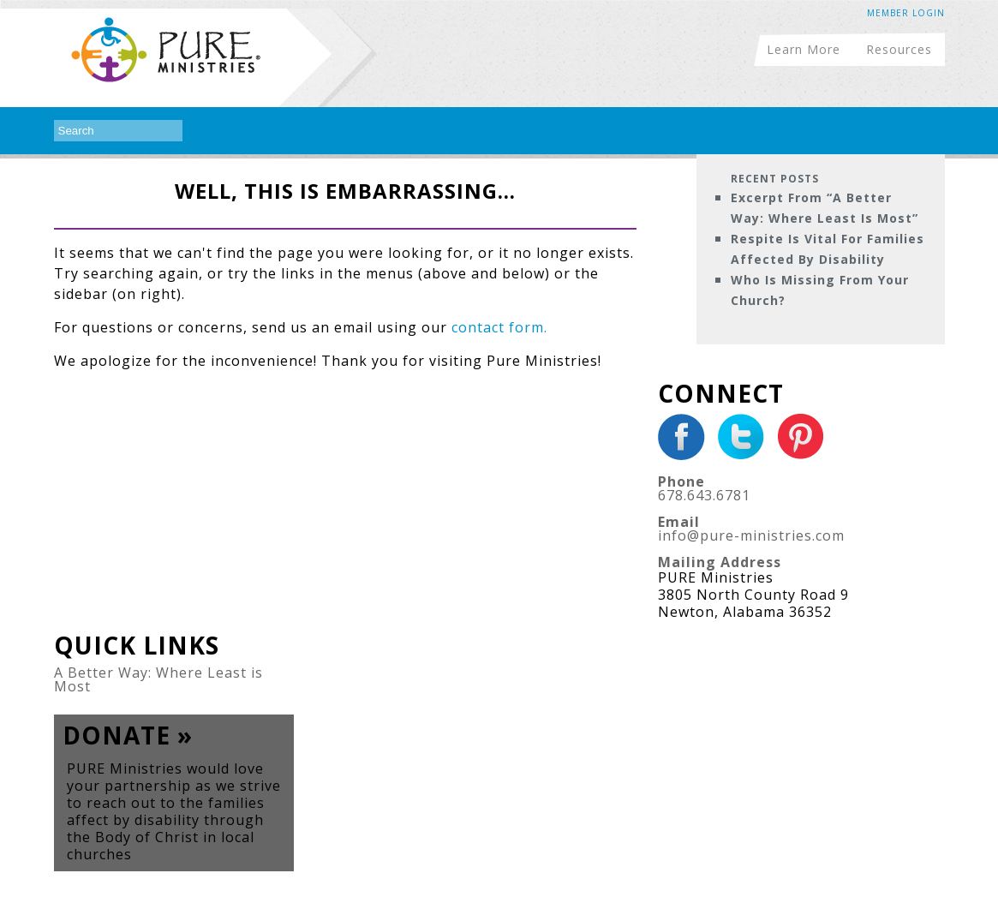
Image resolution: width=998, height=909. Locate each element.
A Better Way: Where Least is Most (158, 679)
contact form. (499, 327)
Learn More (803, 48)
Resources (899, 48)
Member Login (906, 13)
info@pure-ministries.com (751, 535)
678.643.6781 (704, 495)
